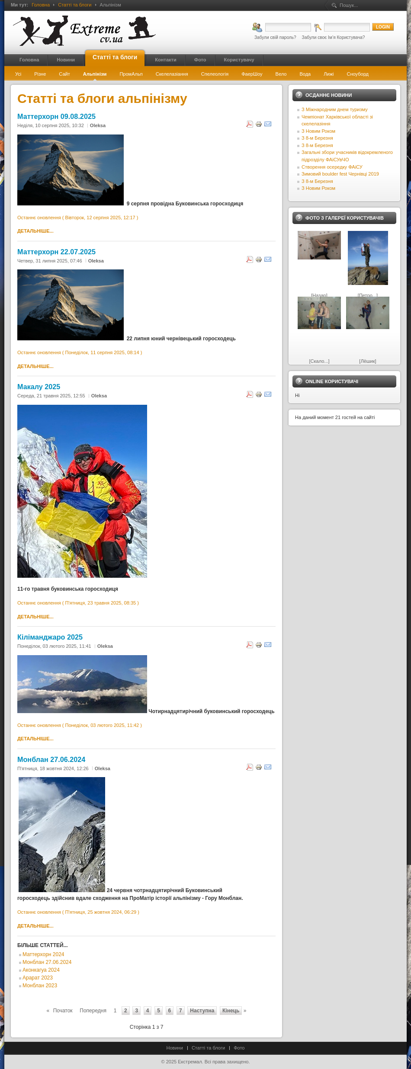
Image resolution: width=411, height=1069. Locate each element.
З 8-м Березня (317, 138)
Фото (239, 1047)
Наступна (202, 1011)
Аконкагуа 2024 (41, 970)
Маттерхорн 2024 (43, 954)
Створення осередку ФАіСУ (332, 167)
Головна (41, 4)
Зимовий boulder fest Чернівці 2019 (340, 173)
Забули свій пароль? (275, 37)
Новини (175, 1047)
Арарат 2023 (37, 978)
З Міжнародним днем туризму (335, 109)
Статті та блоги (74, 4)
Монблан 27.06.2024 (46, 962)
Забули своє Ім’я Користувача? (333, 37)
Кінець (230, 1011)
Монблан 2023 (39, 986)
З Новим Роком (318, 131)
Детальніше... (35, 231)
